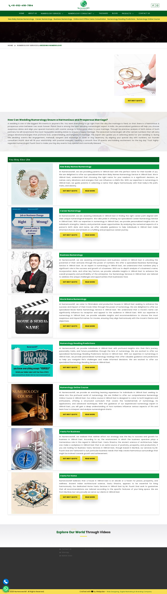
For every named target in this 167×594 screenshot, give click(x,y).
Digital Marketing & (127, 591)
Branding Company (144, 591)
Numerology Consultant (81, 13)
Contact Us (144, 13)
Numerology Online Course (148, 19)
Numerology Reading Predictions (121, 19)
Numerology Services (52, 13)
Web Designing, (113, 591)
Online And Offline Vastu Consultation (89, 19)
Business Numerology (63, 19)
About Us (32, 13)
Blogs (115, 13)
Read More (90, 191)
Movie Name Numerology (73, 299)
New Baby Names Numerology (21, 19)
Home (21, 13)
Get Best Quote (135, 101)
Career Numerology (43, 19)
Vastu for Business (70, 431)
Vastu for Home (68, 475)
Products (128, 13)
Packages (103, 13)
